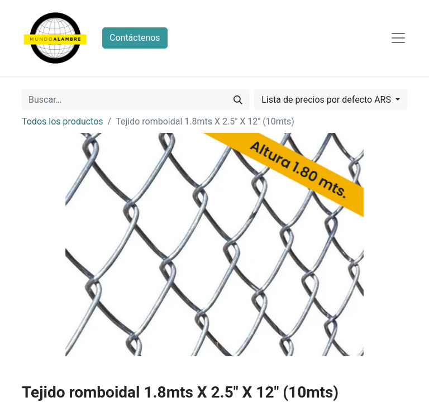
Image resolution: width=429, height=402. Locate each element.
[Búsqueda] (238, 100)
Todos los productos (62, 121)
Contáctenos (134, 37)
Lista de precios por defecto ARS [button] (327, 99)
